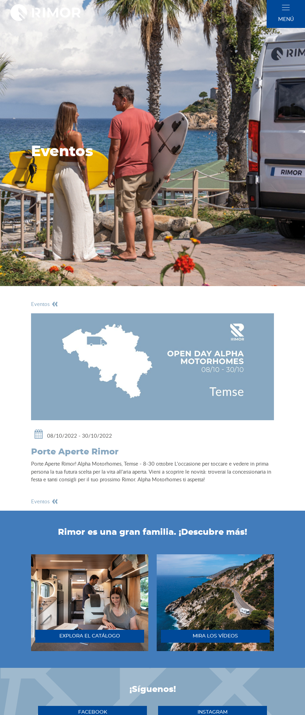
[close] (286, 7)
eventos (44, 303)
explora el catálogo (89, 636)
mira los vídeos (215, 636)
